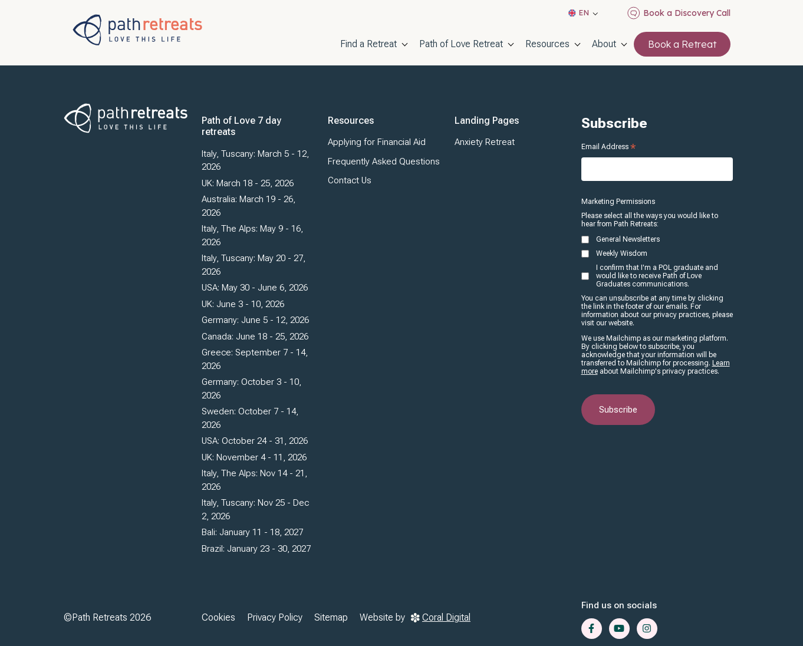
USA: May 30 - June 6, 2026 (255, 287)
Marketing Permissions (618, 201)
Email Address (608, 146)
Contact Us (349, 180)
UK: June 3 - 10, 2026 (243, 304)
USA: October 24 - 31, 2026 (255, 441)
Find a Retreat (368, 44)
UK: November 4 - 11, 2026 (254, 457)
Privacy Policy (274, 617)
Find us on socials (619, 605)
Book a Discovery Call (678, 12)
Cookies (218, 617)
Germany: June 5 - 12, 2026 (255, 320)
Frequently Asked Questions (384, 161)
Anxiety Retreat (485, 142)
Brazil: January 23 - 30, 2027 (256, 548)
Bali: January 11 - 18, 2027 (252, 532)
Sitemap (331, 617)
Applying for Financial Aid (377, 142)
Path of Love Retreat (461, 44)
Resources (547, 44)
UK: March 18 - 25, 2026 (248, 183)
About (604, 44)
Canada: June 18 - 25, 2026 (255, 336)
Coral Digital (440, 617)
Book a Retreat (682, 44)
